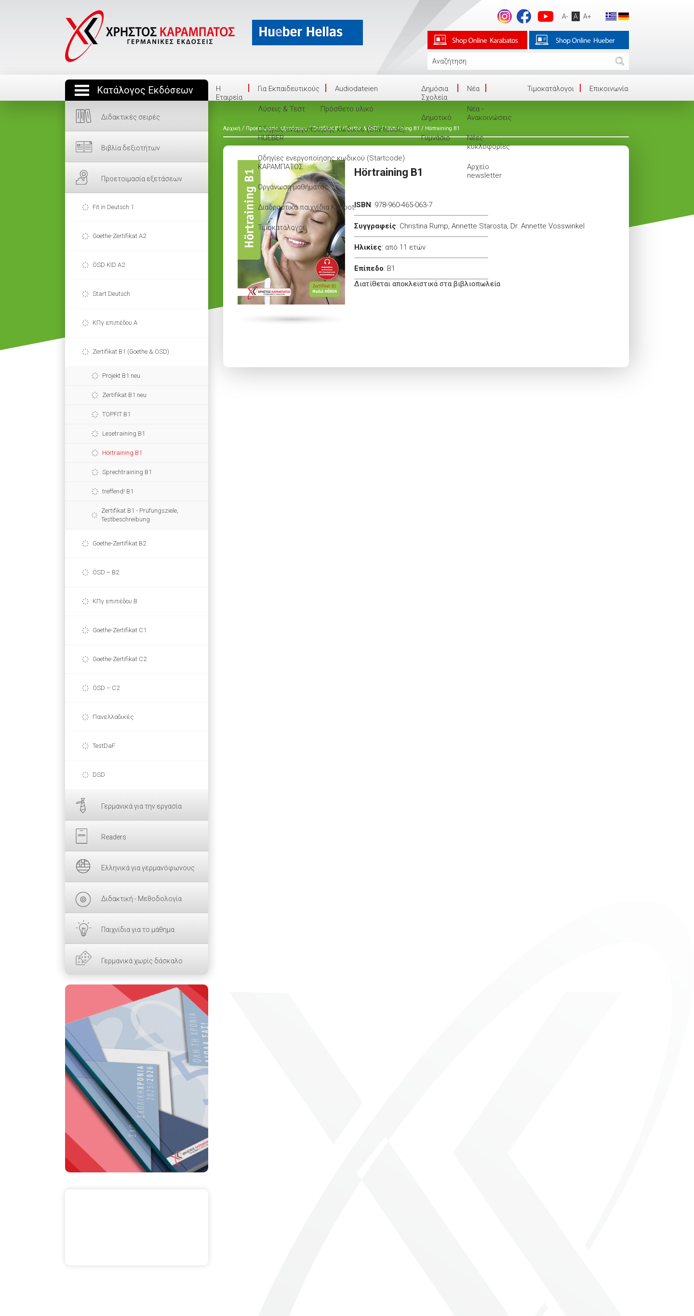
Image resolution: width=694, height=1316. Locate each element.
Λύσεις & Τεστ (281, 109)
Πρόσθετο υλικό (347, 109)
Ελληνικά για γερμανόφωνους (148, 868)
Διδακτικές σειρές (130, 117)
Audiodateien (356, 88)
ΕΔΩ (136, 1078)
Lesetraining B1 (123, 433)
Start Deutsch (111, 293)
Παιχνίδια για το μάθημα (137, 929)
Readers (113, 837)
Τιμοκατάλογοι (281, 227)
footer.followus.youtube (545, 16)
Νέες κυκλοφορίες (488, 142)
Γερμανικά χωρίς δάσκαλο (142, 961)
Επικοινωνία (608, 88)
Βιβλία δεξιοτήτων (130, 148)
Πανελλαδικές (113, 716)
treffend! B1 (117, 491)
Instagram (504, 16)
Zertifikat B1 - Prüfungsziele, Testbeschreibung (139, 515)
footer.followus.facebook (524, 16)
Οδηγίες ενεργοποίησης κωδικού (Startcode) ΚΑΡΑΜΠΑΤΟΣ (331, 162)
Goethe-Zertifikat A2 (119, 235)
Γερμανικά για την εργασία (141, 806)
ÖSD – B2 (106, 572)
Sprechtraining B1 (127, 472)
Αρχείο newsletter (484, 171)
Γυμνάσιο (435, 137)
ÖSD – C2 (106, 687)
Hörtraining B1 (122, 452)
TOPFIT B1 (116, 414)
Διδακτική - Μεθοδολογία (141, 899)
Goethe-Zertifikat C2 (120, 659)
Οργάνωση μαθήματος (293, 187)
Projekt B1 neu (121, 375)
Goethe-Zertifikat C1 (120, 630)
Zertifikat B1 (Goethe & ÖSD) (131, 351)
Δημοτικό (436, 117)
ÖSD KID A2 (109, 264)
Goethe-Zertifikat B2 (119, 543)
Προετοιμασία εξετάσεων (141, 179)
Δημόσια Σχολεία (434, 93)
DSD (99, 774)
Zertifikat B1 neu (124, 395)
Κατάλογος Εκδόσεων (145, 90)
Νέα (473, 88)
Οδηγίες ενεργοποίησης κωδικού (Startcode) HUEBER (331, 133)
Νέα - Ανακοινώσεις (489, 113)
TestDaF (104, 745)
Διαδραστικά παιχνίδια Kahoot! (307, 207)
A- (565, 16)
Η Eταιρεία (229, 93)
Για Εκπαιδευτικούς (289, 88)
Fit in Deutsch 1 (113, 207)
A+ (587, 16)
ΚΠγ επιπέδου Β (115, 601)
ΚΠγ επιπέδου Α (115, 322)
